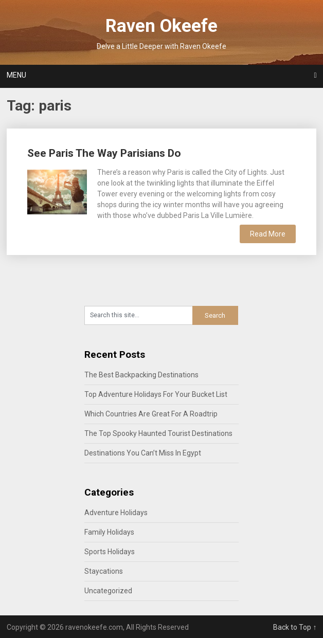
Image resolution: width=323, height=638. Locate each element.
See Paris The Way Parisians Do (104, 153)
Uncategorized (108, 591)
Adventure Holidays (116, 512)
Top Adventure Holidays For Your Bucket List (155, 394)
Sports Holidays (109, 552)
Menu (16, 75)
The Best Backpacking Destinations (141, 375)
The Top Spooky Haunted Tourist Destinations (158, 433)
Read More (267, 234)
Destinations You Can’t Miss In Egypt (142, 453)
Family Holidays (109, 532)
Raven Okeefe (161, 26)
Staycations (103, 571)
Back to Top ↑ (294, 627)
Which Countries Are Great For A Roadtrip (151, 414)
